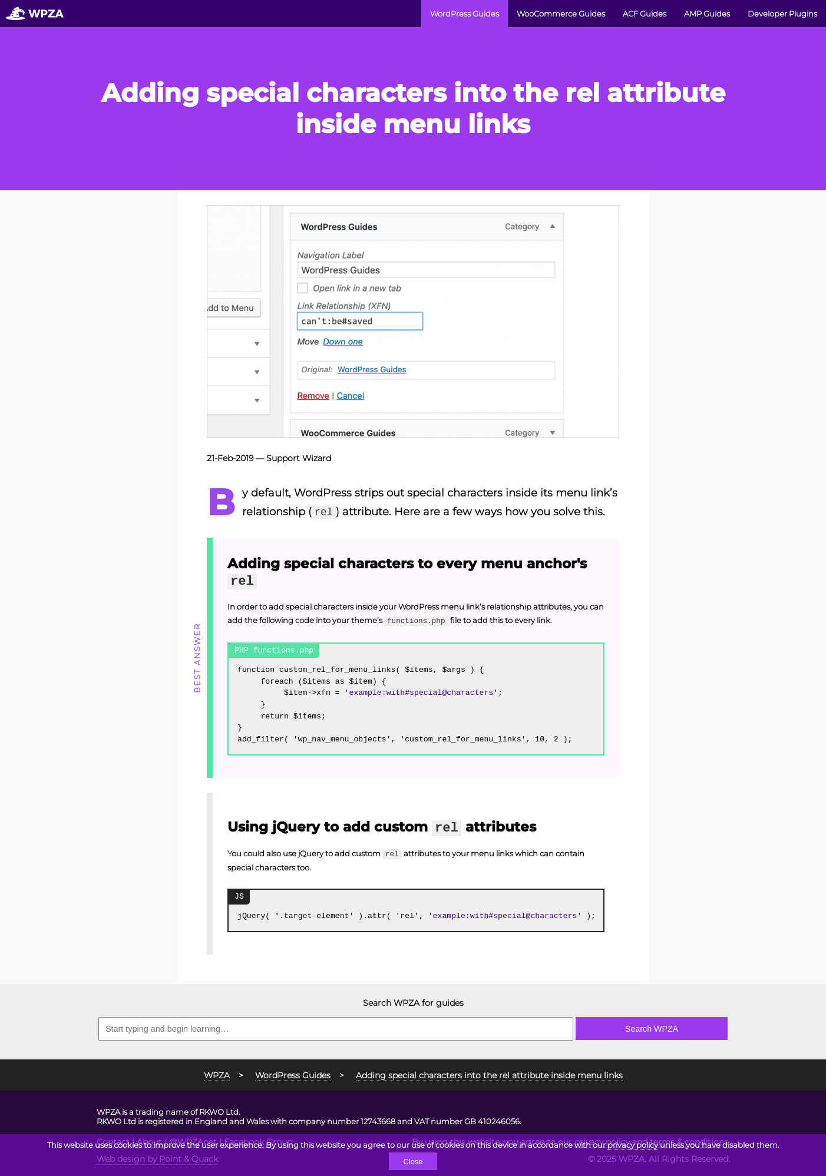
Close (412, 1161)
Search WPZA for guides (413, 1003)
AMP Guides (707, 13)
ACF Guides (644, 13)
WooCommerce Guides (561, 13)
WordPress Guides (464, 13)
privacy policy (632, 1145)
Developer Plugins (782, 13)
